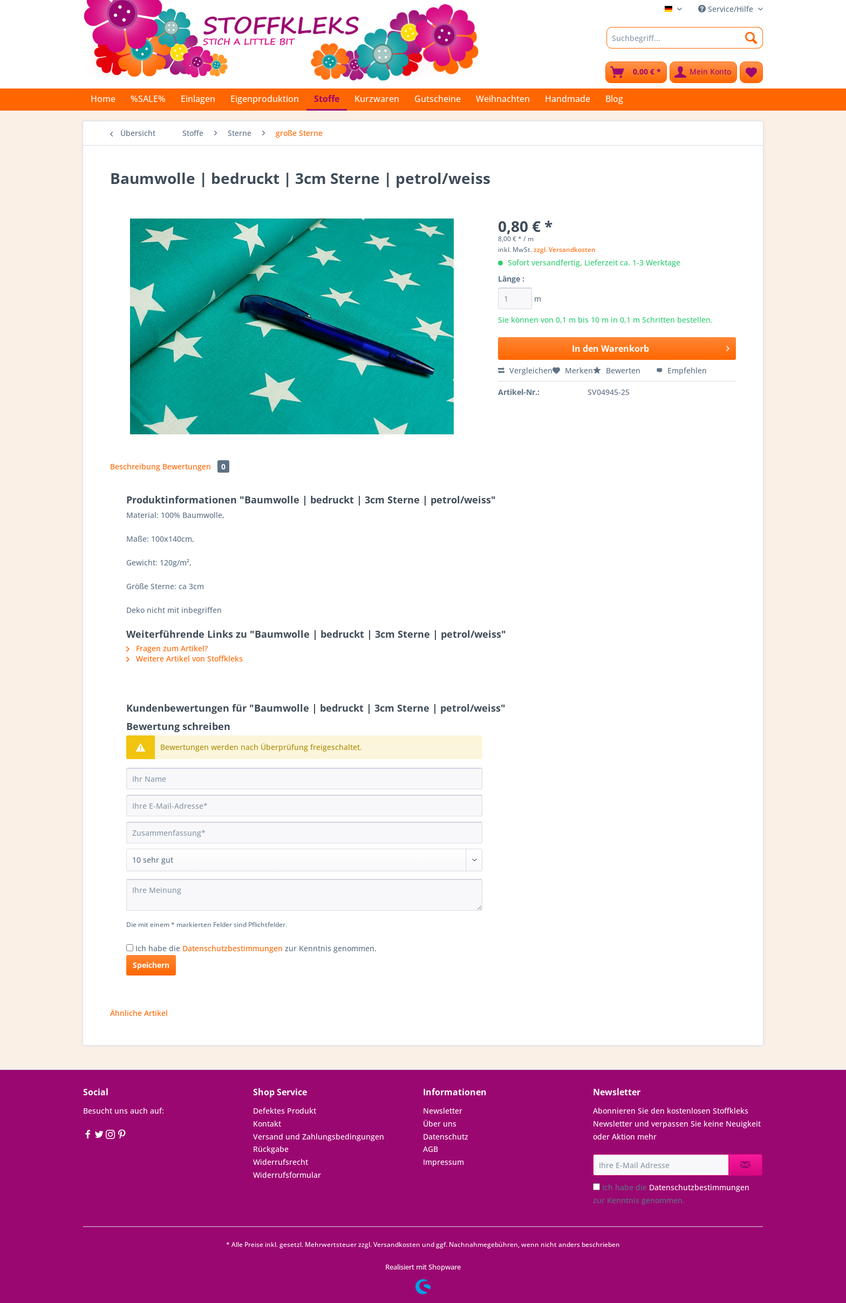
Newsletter (442, 1111)
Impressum (443, 1162)
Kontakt (267, 1123)
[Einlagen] (198, 98)
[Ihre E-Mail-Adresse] (304, 805)
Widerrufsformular (287, 1175)
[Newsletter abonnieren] (745, 1165)
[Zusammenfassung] (304, 832)
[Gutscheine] (437, 98)
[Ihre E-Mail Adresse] (661, 1165)
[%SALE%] (148, 98)
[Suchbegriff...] (684, 38)
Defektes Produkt (284, 1111)
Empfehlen (681, 370)
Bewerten (618, 370)
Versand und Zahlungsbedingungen (318, 1136)
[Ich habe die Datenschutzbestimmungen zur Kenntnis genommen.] (129, 947)
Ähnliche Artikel (139, 1013)
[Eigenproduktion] (264, 98)
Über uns (439, 1123)
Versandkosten (396, 1244)
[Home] (103, 98)
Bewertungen (195, 466)
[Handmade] (567, 98)
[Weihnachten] (502, 98)
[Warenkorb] (636, 72)
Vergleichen (525, 370)
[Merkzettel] (751, 72)
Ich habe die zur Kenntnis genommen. (256, 948)
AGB (430, 1149)
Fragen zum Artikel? (167, 648)
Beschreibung (135, 466)
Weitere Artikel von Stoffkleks (184, 658)
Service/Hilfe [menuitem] (726, 9)
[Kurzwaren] (377, 98)
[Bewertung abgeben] (304, 860)
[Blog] (614, 98)
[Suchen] (751, 38)
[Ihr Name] (304, 778)
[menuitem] (684, 43)
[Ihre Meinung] (304, 895)
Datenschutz (445, 1136)
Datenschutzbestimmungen (232, 948)
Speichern (151, 965)
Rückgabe (271, 1149)
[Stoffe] (326, 99)
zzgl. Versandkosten (565, 249)
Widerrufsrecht (280, 1162)
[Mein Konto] (703, 72)
